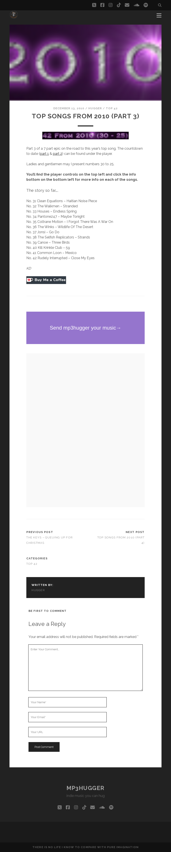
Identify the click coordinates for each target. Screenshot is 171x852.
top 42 (112, 108)
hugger (95, 108)
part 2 (57, 154)
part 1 (44, 154)
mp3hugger (85, 788)
